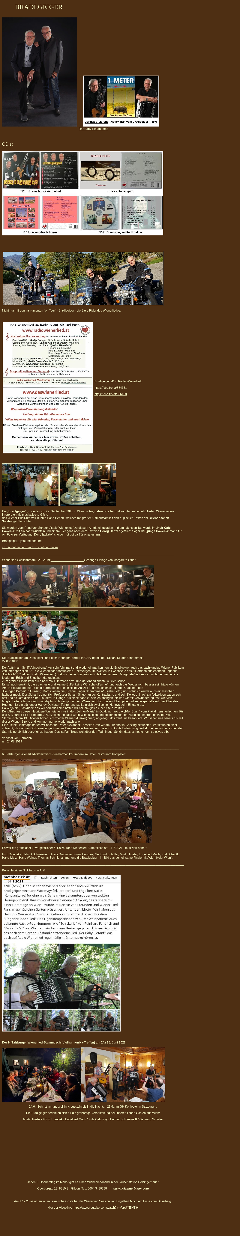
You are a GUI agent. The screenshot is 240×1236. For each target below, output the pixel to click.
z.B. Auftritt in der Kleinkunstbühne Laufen (30, 547)
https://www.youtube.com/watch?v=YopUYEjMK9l (105, 1207)
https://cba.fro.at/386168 (110, 394)
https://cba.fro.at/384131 (110, 387)
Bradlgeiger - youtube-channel (22, 540)
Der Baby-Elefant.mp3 (93, 128)
